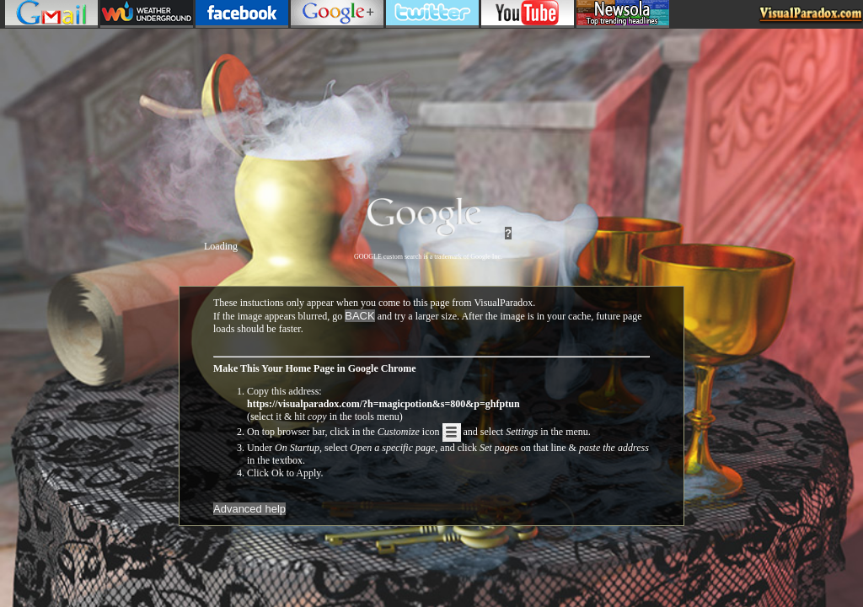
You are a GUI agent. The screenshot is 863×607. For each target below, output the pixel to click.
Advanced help (249, 508)
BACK (359, 315)
